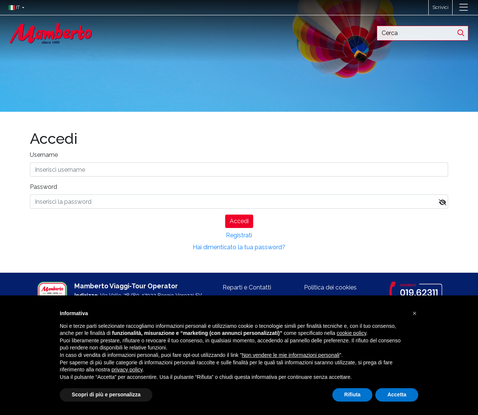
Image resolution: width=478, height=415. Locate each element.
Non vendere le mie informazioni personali (290, 355)
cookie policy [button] (351, 333)
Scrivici (440, 7)
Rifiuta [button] (352, 394)
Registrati (239, 235)
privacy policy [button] (127, 370)
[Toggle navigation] (463, 7)
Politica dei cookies (330, 287)
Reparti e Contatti (247, 287)
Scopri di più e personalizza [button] (106, 394)
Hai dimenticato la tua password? (239, 247)
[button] (15, 7)
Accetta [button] (396, 394)
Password (43, 186)
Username (44, 154)
